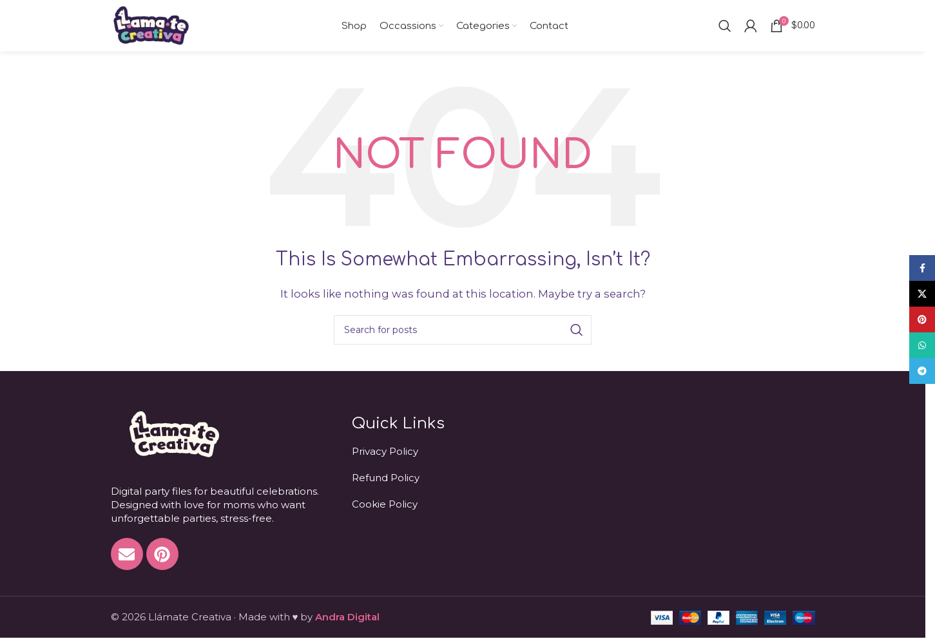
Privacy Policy (385, 451)
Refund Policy (385, 478)
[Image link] (173, 433)
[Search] (725, 26)
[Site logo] (151, 25)
